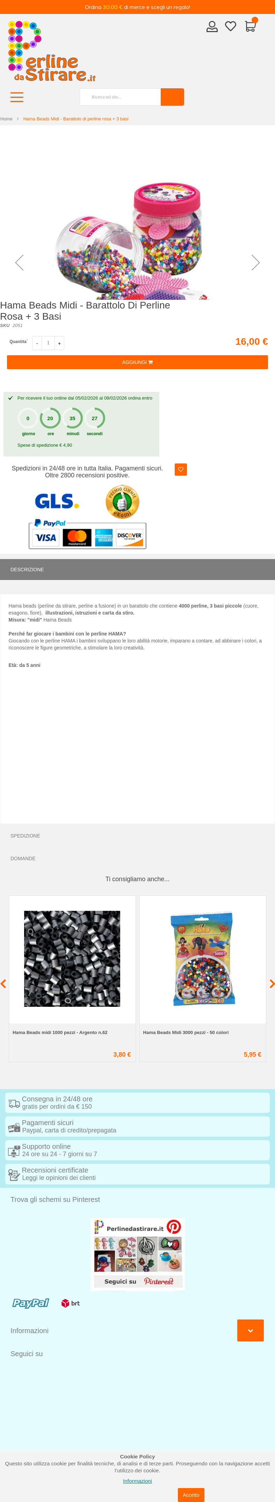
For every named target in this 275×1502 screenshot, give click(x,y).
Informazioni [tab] (29, 1330)
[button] (19, 263)
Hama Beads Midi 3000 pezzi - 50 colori (186, 1032)
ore (51, 433)
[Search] (172, 97)
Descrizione (27, 569)
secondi (94, 433)
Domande (23, 858)
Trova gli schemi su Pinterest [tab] (55, 1199)
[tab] (137, 569)
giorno (28, 433)
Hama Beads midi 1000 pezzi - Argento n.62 (60, 1032)
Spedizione (25, 836)
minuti (73, 433)
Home (6, 118)
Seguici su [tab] (26, 1354)
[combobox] (117, 97)
